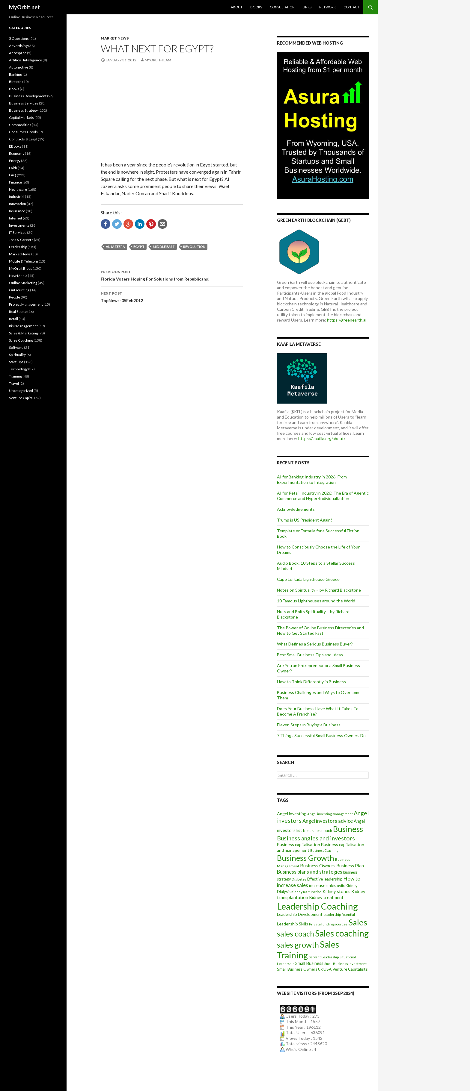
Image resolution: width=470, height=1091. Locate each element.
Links (306, 7)
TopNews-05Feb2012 (172, 296)
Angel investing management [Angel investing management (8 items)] (330, 814)
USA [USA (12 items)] (327, 969)
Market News (115, 38)
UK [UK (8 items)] (320, 969)
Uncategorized (21, 390)
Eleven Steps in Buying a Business (309, 724)
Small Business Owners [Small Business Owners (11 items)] (297, 969)
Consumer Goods (23, 132)
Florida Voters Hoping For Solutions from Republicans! (172, 274)
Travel (14, 383)
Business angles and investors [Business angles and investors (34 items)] (316, 838)
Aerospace (17, 53)
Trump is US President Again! (304, 519)
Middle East (164, 246)
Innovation (17, 203)
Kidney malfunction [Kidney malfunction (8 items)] (306, 892)
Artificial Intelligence (25, 60)
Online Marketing (23, 283)
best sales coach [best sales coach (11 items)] (317, 830)
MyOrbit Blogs (20, 268)
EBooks (15, 146)
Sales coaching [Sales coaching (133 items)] (342, 933)
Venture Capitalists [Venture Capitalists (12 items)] (350, 969)
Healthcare (18, 189)
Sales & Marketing (23, 333)
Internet (15, 218)
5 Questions (19, 38)
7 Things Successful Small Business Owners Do (321, 735)
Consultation (282, 7)
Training (15, 376)
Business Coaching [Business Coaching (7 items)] (324, 850)
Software (16, 347)
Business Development (27, 96)
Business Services (23, 103)
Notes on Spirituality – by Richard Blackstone (319, 590)
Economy (16, 153)
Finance (15, 182)
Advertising (18, 45)
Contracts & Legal (23, 139)
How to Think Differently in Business (311, 681)
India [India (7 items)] (341, 886)
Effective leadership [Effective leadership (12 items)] (325, 878)
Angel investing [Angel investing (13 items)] (291, 813)
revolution (194, 246)
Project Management (26, 304)
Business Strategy (23, 110)
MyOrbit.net (24, 7)
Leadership (18, 247)
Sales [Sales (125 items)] (357, 922)
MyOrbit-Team (158, 60)
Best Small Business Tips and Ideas (310, 654)
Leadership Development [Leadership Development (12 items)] (300, 914)
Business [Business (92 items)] (348, 829)
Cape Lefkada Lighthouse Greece (308, 579)
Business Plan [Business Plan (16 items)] (350, 865)
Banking (15, 74)
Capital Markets (21, 117)
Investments (19, 225)
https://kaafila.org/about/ (321, 438)
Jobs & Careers (21, 239)
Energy (14, 160)
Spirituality (17, 354)
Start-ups (16, 362)
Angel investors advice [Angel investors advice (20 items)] (327, 821)
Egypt (138, 246)
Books (256, 7)
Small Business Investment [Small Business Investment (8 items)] (345, 964)
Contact (351, 7)
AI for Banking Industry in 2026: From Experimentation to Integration (312, 479)
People (14, 297)
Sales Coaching (21, 340)
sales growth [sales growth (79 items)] (298, 944)
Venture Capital (21, 398)
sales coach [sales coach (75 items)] (295, 933)
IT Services (17, 232)
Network (327, 7)
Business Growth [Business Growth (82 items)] (305, 857)
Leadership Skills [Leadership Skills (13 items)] (292, 923)
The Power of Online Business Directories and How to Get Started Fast (320, 630)
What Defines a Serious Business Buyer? (315, 643)
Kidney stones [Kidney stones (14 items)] (336, 891)
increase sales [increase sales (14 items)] (322, 885)
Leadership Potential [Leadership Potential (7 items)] (339, 914)
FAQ (12, 175)
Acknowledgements (296, 509)
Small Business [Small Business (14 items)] (309, 963)
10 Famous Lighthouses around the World (316, 600)
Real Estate (18, 311)
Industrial (16, 196)
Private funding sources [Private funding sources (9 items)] (328, 924)
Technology (18, 369)
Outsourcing (19, 290)
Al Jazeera (115, 246)
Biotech (15, 81)
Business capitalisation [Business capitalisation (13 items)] (298, 844)
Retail (13, 318)
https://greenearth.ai (346, 319)
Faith (13, 168)
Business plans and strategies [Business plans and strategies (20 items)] (309, 872)
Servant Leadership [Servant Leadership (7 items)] (324, 957)
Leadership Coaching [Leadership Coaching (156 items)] (317, 906)
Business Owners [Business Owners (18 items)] (317, 865)
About (236, 7)
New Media (18, 275)
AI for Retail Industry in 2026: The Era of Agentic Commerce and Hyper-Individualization (323, 495)
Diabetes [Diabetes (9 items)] (299, 879)
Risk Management (23, 326)
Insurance (17, 211)
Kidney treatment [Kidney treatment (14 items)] (326, 897)
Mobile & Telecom (23, 261)
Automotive (18, 67)
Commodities (20, 124)
